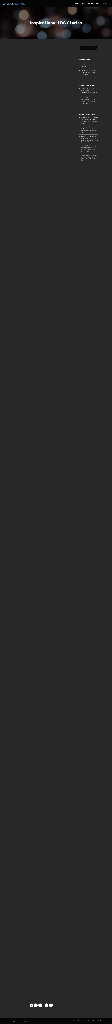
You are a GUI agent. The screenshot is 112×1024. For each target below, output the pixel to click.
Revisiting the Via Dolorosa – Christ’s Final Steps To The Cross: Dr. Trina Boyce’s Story (89, 138)
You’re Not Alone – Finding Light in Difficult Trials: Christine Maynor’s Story (88, 147)
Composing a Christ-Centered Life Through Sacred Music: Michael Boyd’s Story (89, 129)
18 (46, 1005)
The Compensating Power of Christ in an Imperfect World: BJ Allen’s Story (89, 157)
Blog (97, 3)
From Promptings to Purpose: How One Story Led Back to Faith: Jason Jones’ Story (89, 119)
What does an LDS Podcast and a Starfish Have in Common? (88, 65)
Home (76, 3)
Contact (105, 3)
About (83, 3)
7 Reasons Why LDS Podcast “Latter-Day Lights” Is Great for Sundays (89, 72)
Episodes (90, 3)
